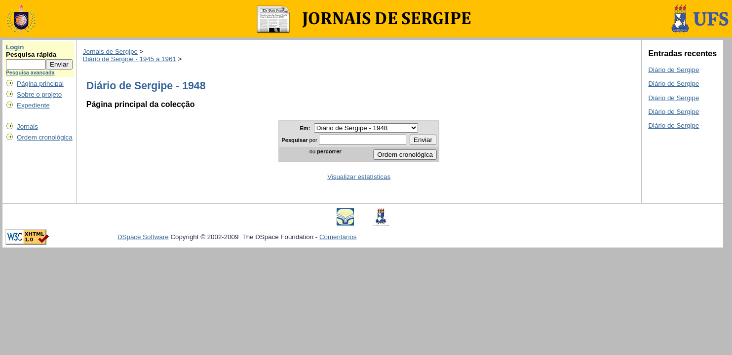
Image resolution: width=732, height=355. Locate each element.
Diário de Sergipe (673, 69)
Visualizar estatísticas (358, 176)
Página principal (40, 83)
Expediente (33, 105)
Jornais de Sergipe (110, 51)
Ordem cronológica (45, 137)
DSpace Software (143, 237)
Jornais (27, 126)
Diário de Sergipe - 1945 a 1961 (129, 59)
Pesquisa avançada (30, 72)
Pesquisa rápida (31, 54)
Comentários (338, 237)
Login (15, 47)
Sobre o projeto (39, 94)
